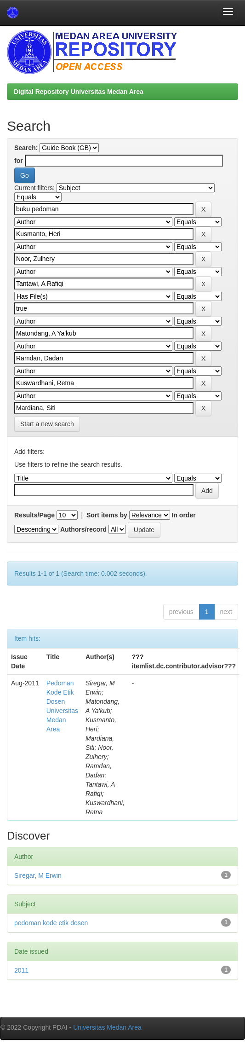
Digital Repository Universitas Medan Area (78, 91)
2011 (21, 970)
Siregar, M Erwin (38, 875)
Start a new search (47, 424)
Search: (26, 147)
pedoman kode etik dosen (51, 923)
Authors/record (83, 529)
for (18, 160)
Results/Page (34, 515)
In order (184, 515)
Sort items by (106, 515)
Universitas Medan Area (107, 1027)
